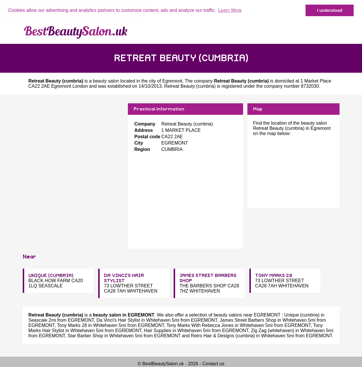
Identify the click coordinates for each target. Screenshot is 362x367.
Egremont (172, 80)
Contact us (213, 363)
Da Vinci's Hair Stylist (118, 320)
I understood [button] (329, 10)
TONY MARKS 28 (273, 275)
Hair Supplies (157, 330)
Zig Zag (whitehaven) (272, 330)
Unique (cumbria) (302, 314)
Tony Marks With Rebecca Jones (200, 325)
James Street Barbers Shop (248, 320)
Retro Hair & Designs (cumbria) (223, 335)
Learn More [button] (230, 10)
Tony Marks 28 (72, 325)
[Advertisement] (73, 143)
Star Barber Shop (85, 335)
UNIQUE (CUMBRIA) (51, 275)
